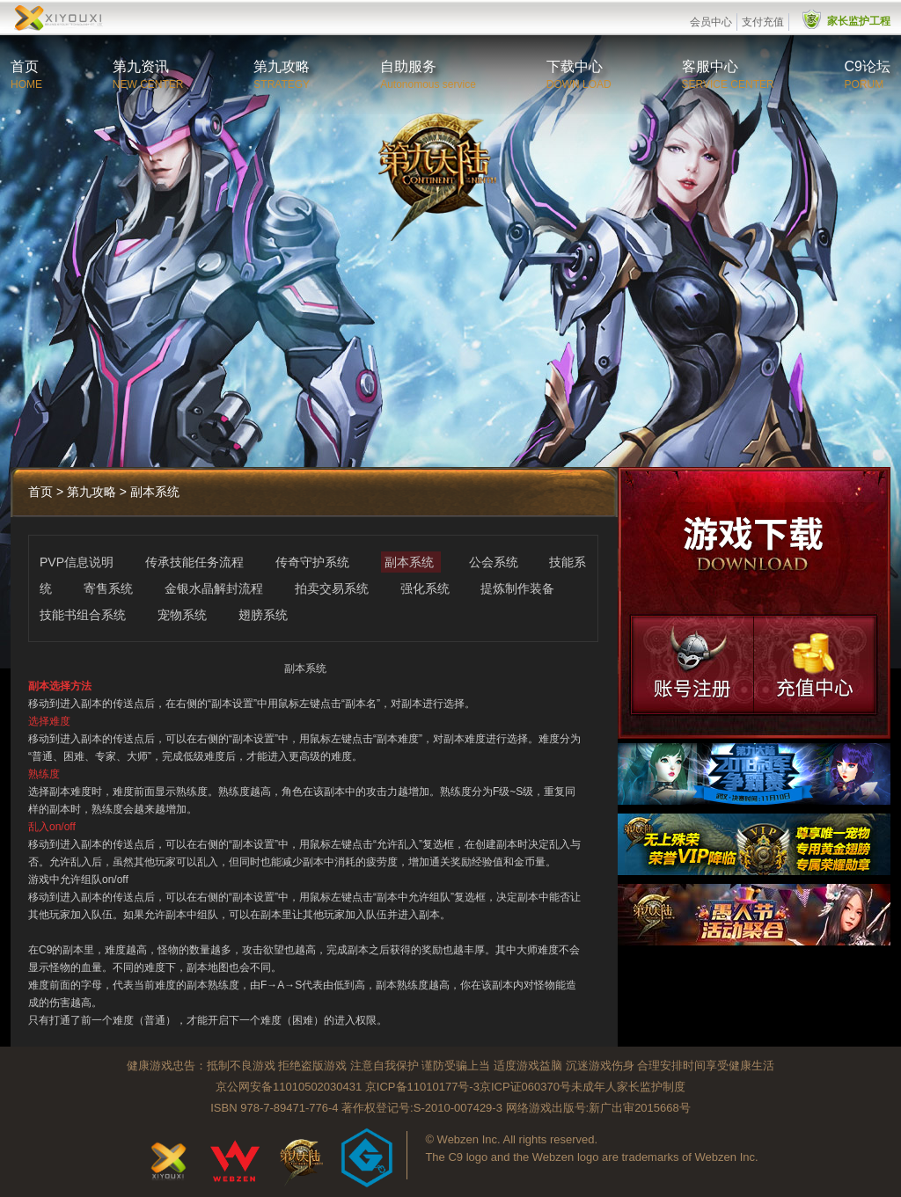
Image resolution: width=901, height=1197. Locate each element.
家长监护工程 (858, 21)
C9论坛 (867, 66)
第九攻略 (281, 66)
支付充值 (763, 22)
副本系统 (411, 562)
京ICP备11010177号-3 (422, 1086)
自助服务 (408, 66)
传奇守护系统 (314, 562)
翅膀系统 (263, 615)
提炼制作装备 (517, 588)
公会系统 (495, 562)
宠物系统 (183, 615)
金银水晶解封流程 (216, 588)
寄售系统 (110, 588)
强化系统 (426, 588)
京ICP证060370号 (525, 1086)
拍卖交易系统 (333, 588)
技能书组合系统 (84, 615)
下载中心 (574, 66)
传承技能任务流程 (196, 562)
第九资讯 (141, 66)
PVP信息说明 (78, 562)
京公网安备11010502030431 (289, 1086)
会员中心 (711, 22)
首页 (25, 66)
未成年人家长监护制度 (628, 1086)
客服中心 (710, 66)
